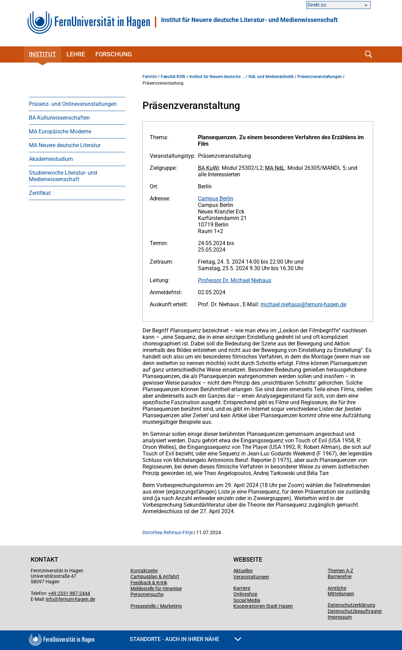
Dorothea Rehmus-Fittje (168, 532)
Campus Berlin (215, 198)
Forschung (113, 54)
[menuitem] (77, 104)
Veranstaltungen (251, 577)
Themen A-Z (340, 570)
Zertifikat (40, 193)
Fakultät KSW (173, 76)
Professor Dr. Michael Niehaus (234, 280)
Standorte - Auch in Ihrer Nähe (185, 639)
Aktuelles (243, 570)
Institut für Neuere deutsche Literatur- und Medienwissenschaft (249, 19)
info (50, 599)
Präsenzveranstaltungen (319, 76)
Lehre (75, 54)
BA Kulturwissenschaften (59, 117)
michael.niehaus (280, 304)
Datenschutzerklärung (351, 605)
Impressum (340, 617)
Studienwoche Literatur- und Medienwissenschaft (63, 176)
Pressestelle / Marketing (156, 606)
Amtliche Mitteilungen (341, 590)
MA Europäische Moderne (60, 131)
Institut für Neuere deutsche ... (217, 76)
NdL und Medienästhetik (271, 76)
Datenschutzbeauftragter (355, 611)
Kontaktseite (144, 570)
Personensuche (146, 594)
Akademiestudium (51, 159)
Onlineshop (245, 594)
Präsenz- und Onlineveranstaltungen (73, 104)
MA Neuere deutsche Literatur (64, 145)
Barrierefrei (339, 576)
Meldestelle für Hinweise (156, 588)
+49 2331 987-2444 (69, 593)
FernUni (149, 76)
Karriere (241, 588)
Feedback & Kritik (148, 582)
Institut (42, 54)
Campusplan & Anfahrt (154, 576)
